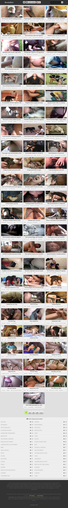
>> (41, 412)
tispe (25, 54)
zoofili (8, 20)
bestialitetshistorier (38, 37)
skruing (3, 323)
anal (14, 222)
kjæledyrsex (38, 470)
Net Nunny (32, 495)
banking (8, 323)
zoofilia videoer (60, 20)
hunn (25, 306)
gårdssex (48, 71)
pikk (32, 323)
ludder (28, 188)
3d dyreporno (11, 188)
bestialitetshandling (8, 470)
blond (36, 439)
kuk (2, 54)
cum (25, 188)
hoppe (41, 20)
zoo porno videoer (50, 20)
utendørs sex (5, 475)
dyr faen (32, 71)
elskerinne (14, 323)
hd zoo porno (38, 450)
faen (11, 20)
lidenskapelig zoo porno (9, 444)
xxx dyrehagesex (59, 306)
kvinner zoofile (50, 306)
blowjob (36, 104)
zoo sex (3, 20)
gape (6, 155)
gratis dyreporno (35, 306)
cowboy (15, 121)
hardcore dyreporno (32, 222)
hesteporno (11, 71)
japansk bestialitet (57, 104)
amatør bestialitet (34, 390)
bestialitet (26, 20)
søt (15, 71)
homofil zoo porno (12, 37)
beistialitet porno (34, 20)
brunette (4, 436)
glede (3, 461)
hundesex (48, 37)
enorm (28, 306)
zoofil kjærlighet (50, 138)
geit (7, 205)
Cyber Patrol (40, 495)
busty (47, 289)
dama (3, 464)
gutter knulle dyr (28, 155)
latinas (3, 306)
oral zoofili (5, 450)
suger (5, 54)
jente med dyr (37, 138)
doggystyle (27, 323)
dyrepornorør (38, 407)
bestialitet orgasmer (32, 54)
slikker (3, 138)
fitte (3, 155)
